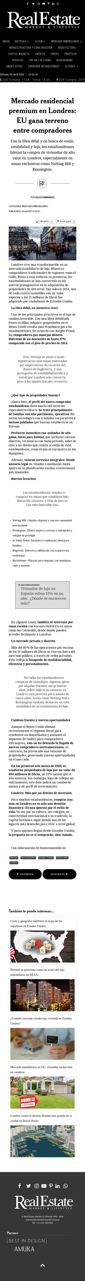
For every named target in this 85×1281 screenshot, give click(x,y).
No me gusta (65, 221)
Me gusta (44, 221)
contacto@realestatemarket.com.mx (43, 1220)
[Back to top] (42, 1265)
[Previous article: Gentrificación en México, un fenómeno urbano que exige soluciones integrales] (25, 874)
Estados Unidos (46, 858)
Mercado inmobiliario (35, 206)
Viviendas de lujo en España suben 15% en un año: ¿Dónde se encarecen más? (43, 596)
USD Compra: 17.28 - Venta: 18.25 (25, 79)
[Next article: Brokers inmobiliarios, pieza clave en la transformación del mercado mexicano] (59, 874)
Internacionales (28, 858)
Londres (14, 863)
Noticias (14, 858)
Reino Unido (62, 858)
